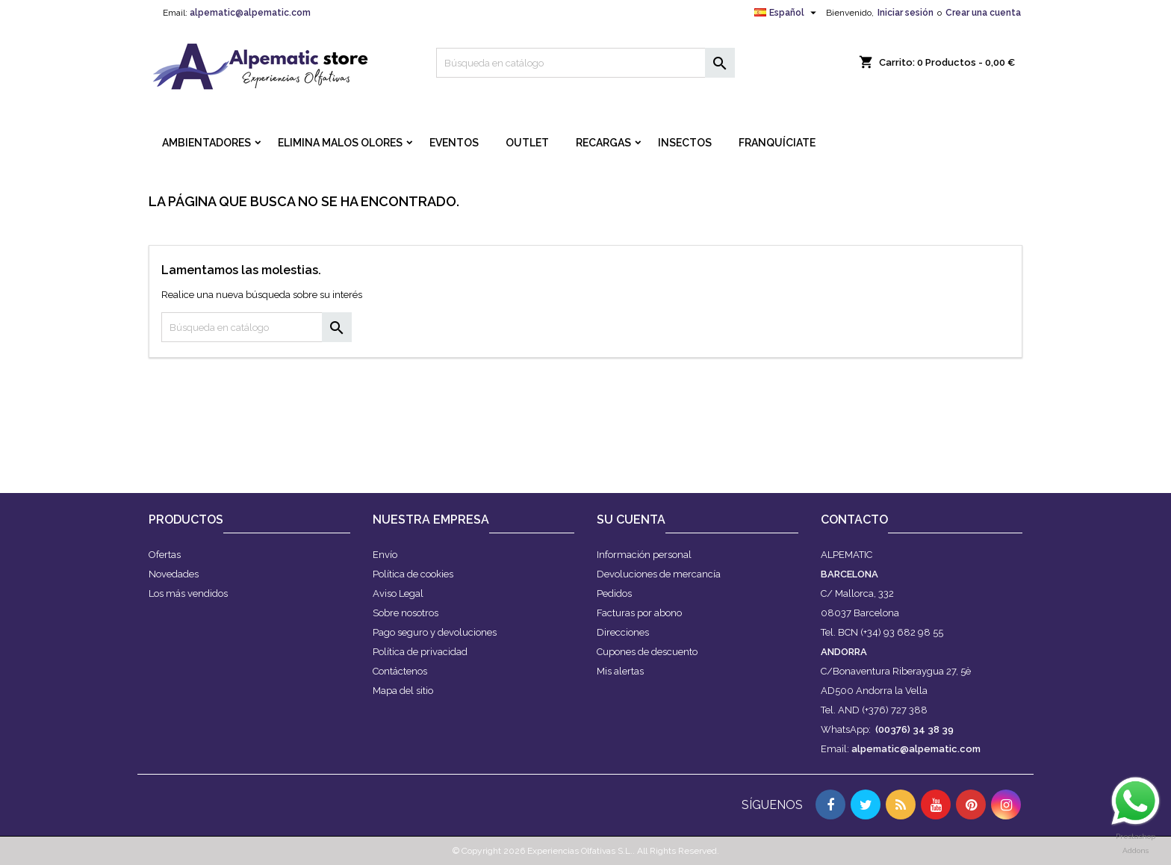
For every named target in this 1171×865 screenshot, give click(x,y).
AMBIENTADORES (206, 143)
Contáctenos (400, 671)
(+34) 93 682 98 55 (901, 632)
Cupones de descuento (647, 651)
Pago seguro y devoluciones (435, 632)
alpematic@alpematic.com (250, 12)
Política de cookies (413, 574)
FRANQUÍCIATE (777, 143)
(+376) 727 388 (895, 710)
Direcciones (623, 632)
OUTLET (527, 143)
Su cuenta (631, 519)
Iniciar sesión (906, 12)
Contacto (854, 519)
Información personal (644, 554)
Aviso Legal (398, 593)
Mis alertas (620, 671)
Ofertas (165, 554)
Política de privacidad (420, 651)
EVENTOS (454, 143)
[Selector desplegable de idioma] (787, 12)
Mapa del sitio (403, 690)
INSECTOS (685, 143)
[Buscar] (585, 63)
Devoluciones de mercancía (659, 574)
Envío (385, 554)
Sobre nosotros (405, 612)
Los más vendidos (188, 593)
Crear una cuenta (983, 12)
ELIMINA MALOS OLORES (340, 143)
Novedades (174, 574)
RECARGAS (603, 143)
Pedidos (614, 593)
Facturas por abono (639, 612)
